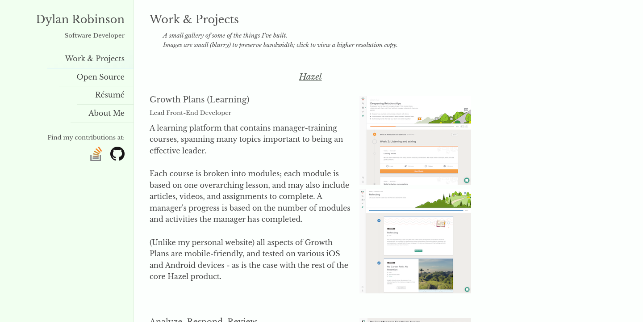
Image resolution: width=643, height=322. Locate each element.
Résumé (110, 94)
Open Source (101, 76)
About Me (106, 113)
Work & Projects (95, 58)
